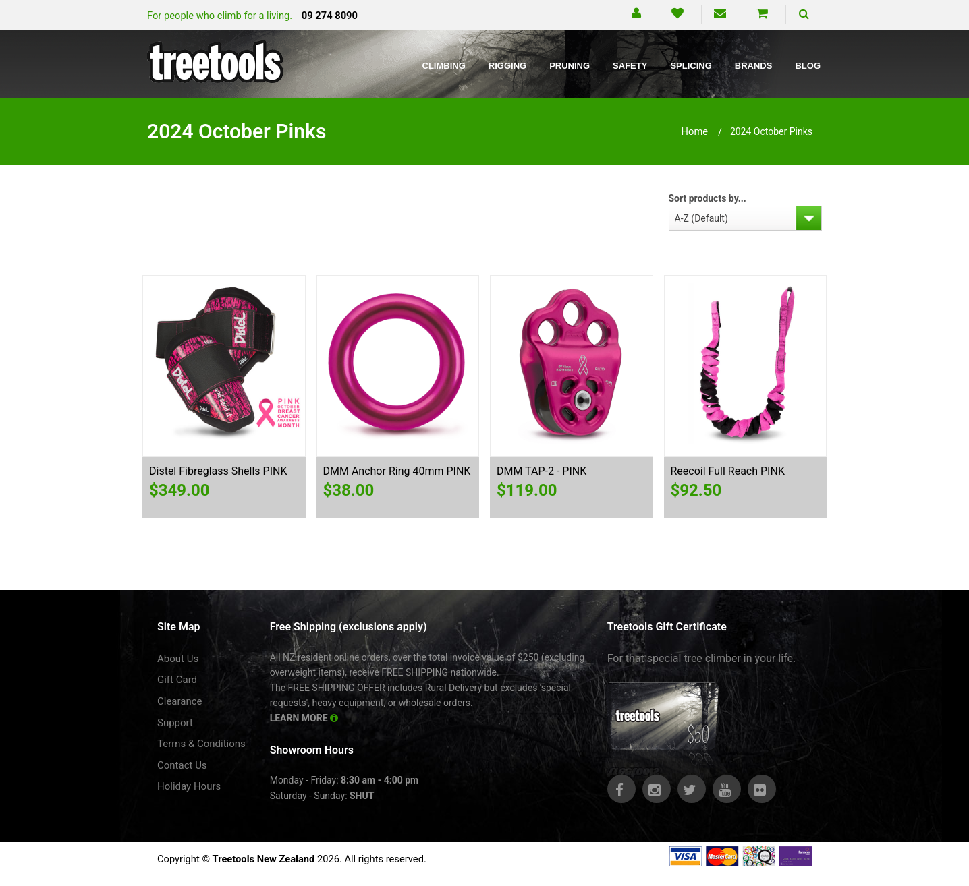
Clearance (179, 701)
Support (175, 723)
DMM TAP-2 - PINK (541, 471)
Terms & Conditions (201, 744)
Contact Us (182, 765)
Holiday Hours (189, 786)
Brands (754, 66)
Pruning (569, 66)
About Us (177, 659)
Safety (630, 66)
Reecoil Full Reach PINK (728, 471)
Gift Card (177, 680)
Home (695, 131)
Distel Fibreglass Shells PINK (218, 471)
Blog (808, 66)
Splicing (690, 66)
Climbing (444, 66)
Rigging (507, 66)
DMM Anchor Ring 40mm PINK (397, 471)
